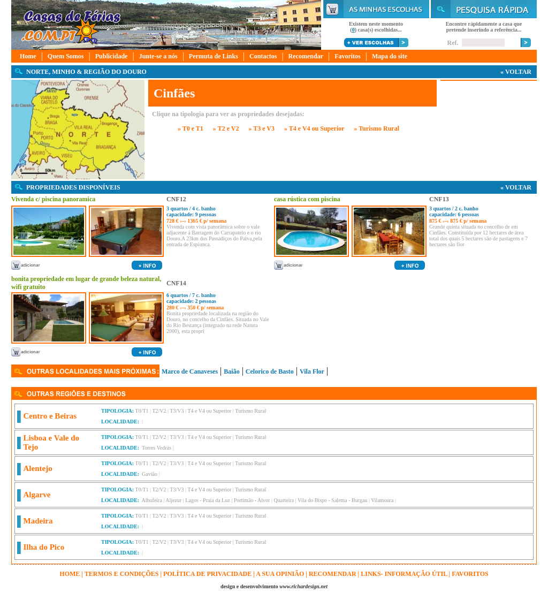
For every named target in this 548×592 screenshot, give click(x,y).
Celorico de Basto (270, 371)
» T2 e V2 (226, 128)
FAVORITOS (470, 574)
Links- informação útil (404, 574)
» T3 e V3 (261, 128)
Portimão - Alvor (252, 500)
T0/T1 (142, 411)
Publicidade (111, 56)
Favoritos (347, 56)
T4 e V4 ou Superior (209, 411)
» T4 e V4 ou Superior (314, 128)
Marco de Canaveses (190, 371)
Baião (231, 371)
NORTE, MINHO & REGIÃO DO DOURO (86, 71)
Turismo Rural (250, 411)
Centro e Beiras (50, 416)
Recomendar (305, 56)
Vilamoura (382, 500)
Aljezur (173, 500)
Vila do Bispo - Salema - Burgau (332, 500)
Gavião (149, 474)
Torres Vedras (156, 448)
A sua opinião (280, 574)
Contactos (263, 56)
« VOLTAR (515, 71)
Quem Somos (66, 56)
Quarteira (283, 500)
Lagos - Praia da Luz (207, 500)
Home (28, 56)
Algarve (37, 494)
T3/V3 (177, 411)
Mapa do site (389, 56)
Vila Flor (312, 371)
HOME (69, 574)
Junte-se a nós (158, 56)
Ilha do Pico (44, 547)
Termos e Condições (122, 574)
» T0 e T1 (190, 128)
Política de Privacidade (207, 574)
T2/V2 (159, 411)
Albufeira (152, 500)
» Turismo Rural (376, 128)
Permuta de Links (213, 56)
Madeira (38, 521)
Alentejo (38, 468)
